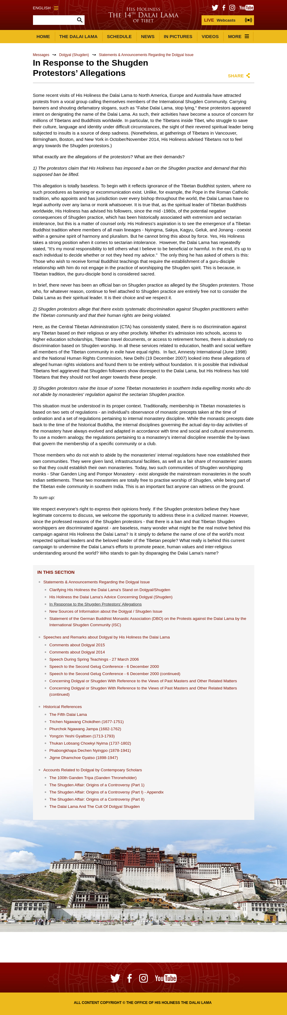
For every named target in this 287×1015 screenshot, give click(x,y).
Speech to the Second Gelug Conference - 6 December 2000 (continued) (115, 673)
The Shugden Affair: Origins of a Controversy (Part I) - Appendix (106, 792)
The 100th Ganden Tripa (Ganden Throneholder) (93, 777)
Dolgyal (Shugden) (74, 55)
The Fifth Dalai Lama (68, 714)
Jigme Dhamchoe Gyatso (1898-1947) (83, 757)
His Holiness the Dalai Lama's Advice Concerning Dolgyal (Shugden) (111, 597)
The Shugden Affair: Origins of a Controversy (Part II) (97, 799)
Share (236, 75)
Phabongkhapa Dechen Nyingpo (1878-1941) (90, 750)
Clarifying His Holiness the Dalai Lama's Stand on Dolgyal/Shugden (109, 590)
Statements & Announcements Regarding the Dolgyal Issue (146, 55)
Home (43, 36)
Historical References (62, 706)
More (238, 36)
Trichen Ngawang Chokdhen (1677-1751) (86, 721)
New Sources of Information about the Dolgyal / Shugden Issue (106, 611)
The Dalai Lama (78, 36)
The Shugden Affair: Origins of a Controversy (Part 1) (97, 785)
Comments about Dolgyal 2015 (77, 645)
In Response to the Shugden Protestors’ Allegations (95, 604)
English (45, 8)
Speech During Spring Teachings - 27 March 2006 (94, 659)
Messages (41, 55)
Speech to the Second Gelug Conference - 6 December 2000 (104, 666)
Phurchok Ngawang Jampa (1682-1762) (85, 729)
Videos (210, 36)
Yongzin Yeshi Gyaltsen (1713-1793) (82, 736)
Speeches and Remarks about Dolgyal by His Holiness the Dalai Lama (106, 637)
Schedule (119, 36)
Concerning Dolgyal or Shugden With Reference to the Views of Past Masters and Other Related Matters (143, 681)
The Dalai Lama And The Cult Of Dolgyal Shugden (94, 806)
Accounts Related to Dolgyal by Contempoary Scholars (92, 770)
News (147, 36)
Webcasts (219, 19)
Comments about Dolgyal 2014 (77, 652)
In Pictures (178, 36)
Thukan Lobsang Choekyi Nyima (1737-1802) (90, 743)
